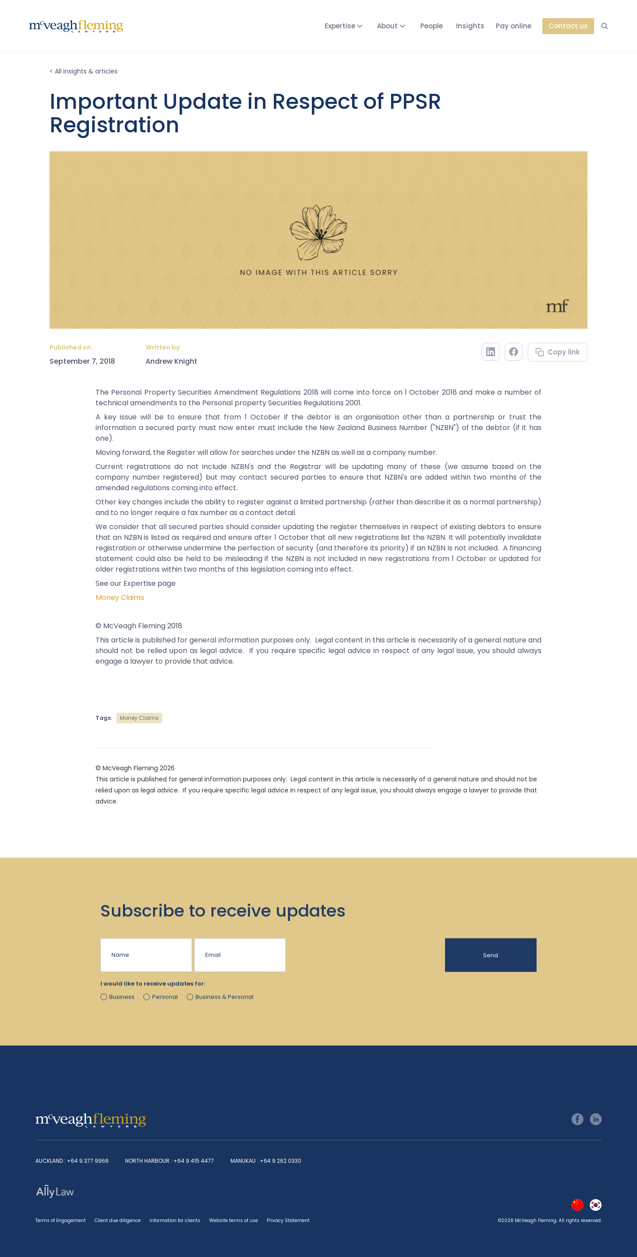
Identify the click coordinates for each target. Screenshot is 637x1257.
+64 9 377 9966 (88, 1161)
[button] (345, 26)
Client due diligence (118, 1220)
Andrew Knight (171, 361)
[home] (76, 26)
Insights (470, 26)
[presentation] (355, 960)
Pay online (513, 26)
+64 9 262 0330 (280, 1161)
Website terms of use (233, 1220)
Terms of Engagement (60, 1220)
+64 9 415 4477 (193, 1161)
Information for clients (175, 1220)
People (431, 26)
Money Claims (120, 597)
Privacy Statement (288, 1220)
